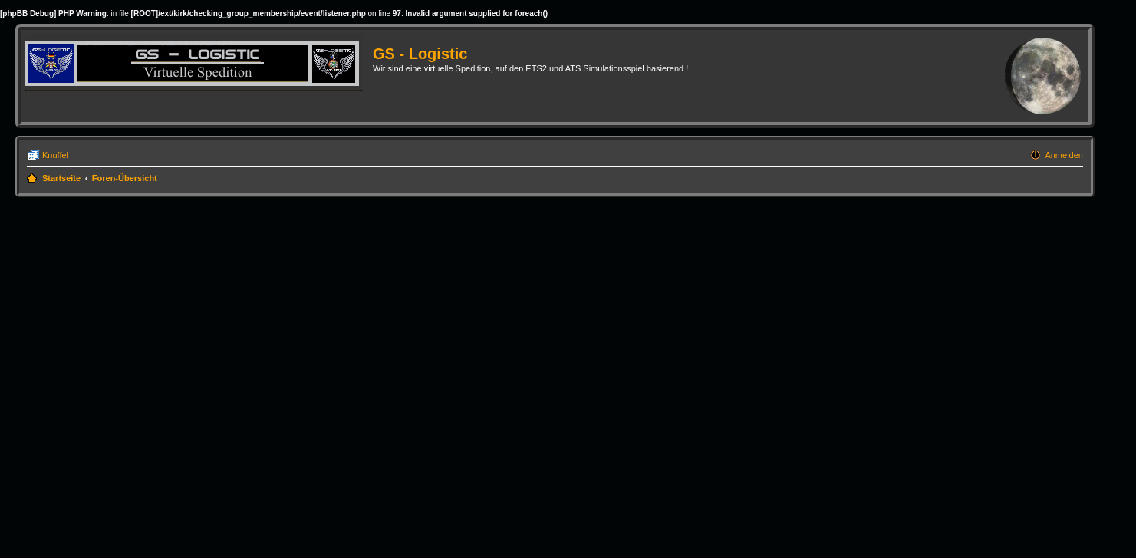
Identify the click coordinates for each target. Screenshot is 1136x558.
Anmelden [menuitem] (1064, 155)
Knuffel (55, 155)
